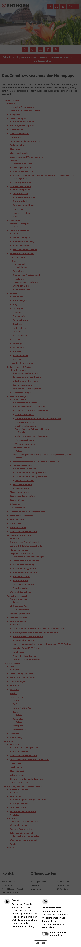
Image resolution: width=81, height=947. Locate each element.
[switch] (45, 934)
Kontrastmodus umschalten (58, 933)
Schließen (40, 942)
